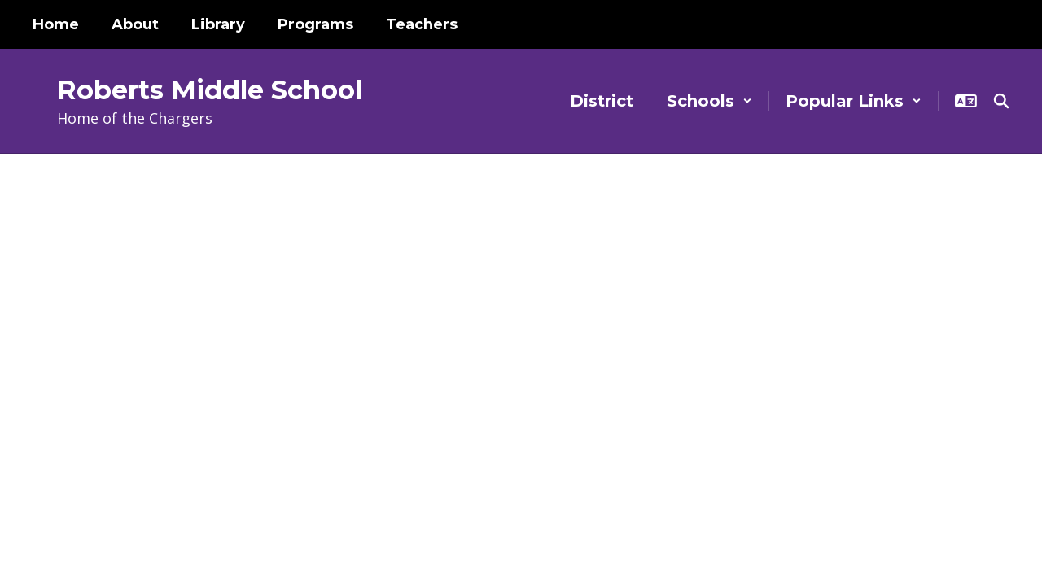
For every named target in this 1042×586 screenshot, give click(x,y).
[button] (709, 101)
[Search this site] (1001, 101)
